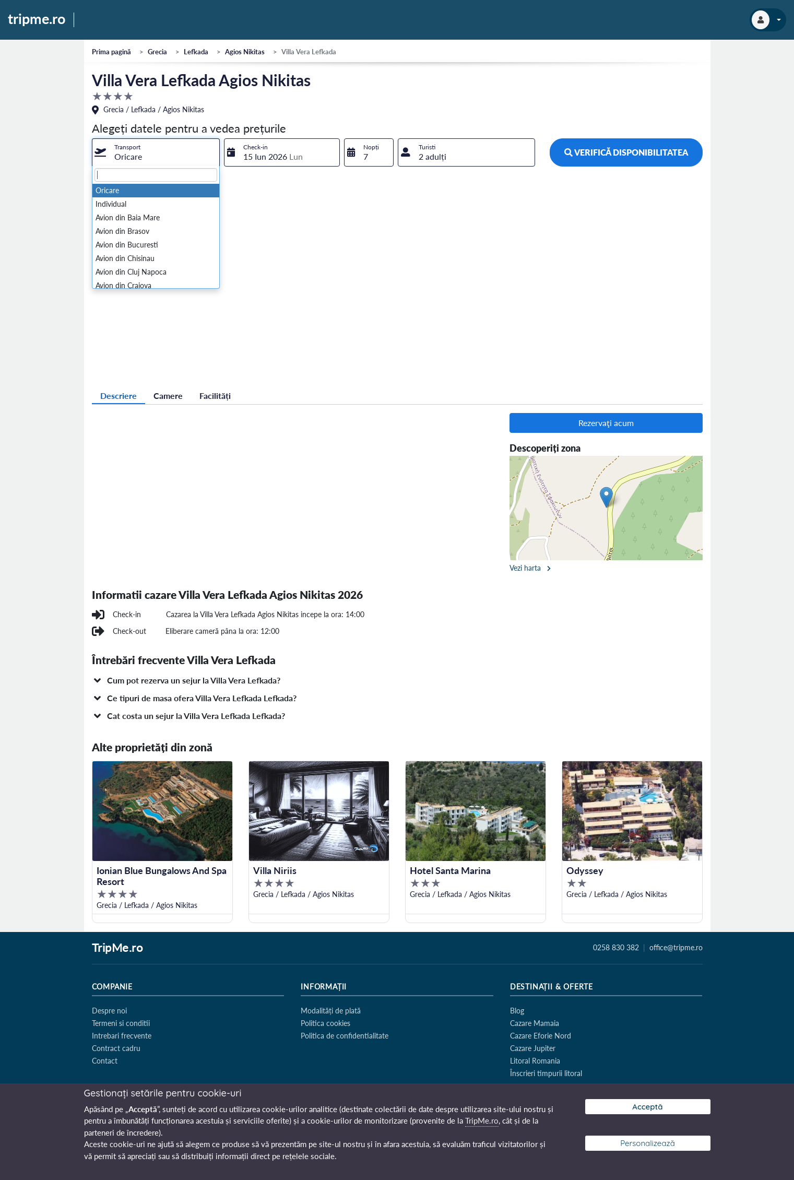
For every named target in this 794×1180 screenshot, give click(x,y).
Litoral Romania (535, 1060)
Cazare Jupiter (532, 1048)
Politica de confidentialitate (344, 1035)
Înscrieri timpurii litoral (546, 1073)
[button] (397, 680)
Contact (104, 1060)
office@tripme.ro (676, 947)
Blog (517, 1010)
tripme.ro (37, 19)
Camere (168, 395)
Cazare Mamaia (534, 1023)
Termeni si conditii (121, 1023)
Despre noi (109, 1010)
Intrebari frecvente (121, 1035)
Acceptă (647, 1107)
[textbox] (156, 175)
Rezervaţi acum (606, 423)
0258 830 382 (616, 947)
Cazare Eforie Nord (540, 1035)
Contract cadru (116, 1048)
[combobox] (156, 152)
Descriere (118, 395)
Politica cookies (325, 1023)
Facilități (215, 395)
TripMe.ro (117, 948)
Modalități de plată (331, 1010)
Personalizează (647, 1143)
